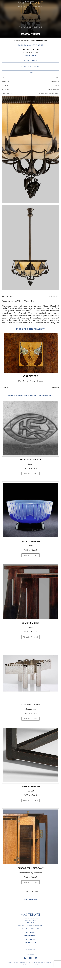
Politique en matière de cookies (40, 962)
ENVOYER (30, 954)
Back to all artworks (30, 45)
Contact (6, 387)
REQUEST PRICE (30, 61)
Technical (53, 296)
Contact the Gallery (30, 66)
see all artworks (30, 892)
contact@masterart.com (34, 925)
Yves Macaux (30, 56)
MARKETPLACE (30, 936)
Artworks (32, 40)
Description (8, 297)
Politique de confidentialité (17, 962)
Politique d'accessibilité (31, 965)
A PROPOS (30, 939)
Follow (55, 387)
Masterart (17, 40)
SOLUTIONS (30, 932)
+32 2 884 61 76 (32, 928)
